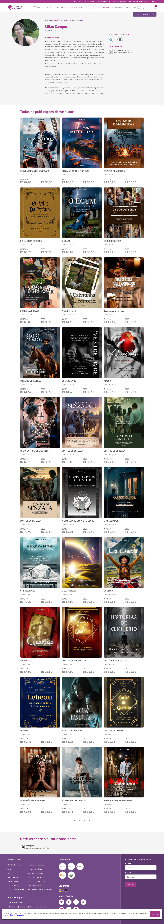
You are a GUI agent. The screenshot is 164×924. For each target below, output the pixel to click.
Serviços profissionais (35, 873)
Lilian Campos (109, 315)
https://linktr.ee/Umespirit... (123, 51)
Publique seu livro (120, 1)
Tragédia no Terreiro (114, 311)
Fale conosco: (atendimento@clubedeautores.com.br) (27, 907)
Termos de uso (13, 885)
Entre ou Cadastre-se (140, 7)
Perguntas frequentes (15, 903)
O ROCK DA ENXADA (29, 311)
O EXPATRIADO (69, 590)
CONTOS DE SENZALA (72, 451)
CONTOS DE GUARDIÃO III (74, 660)
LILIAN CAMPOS (26, 175)
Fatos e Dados (13, 881)
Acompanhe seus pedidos (139, 1)
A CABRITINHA (69, 311)
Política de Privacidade (16, 915)
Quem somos (13, 877)
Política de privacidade (35, 865)
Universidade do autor (35, 877)
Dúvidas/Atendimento (16, 865)
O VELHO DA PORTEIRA (31, 241)
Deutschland (102, 1)
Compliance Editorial (34, 869)
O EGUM (66, 241)
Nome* (128, 864)
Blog (9, 873)
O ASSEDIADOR (111, 521)
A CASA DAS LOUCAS (72, 730)
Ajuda (154, 1)
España (91, 1)
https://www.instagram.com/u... (37, 847)
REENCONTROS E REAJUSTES (34, 451)
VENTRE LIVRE (69, 381)
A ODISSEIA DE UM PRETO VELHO (78, 521)
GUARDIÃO (25, 660)
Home (47, 20)
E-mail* (128, 873)
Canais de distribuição (35, 885)
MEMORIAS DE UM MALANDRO (118, 800)
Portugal (82, 1)
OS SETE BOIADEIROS (114, 171)
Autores (54, 20)
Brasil (74, 1)
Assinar (131, 884)
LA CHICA (108, 590)
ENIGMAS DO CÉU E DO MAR (75, 171)
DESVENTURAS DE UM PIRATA (34, 171)
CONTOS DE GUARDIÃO (115, 730)
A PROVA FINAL (27, 590)
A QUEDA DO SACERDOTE (74, 800)
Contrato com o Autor (16, 889)
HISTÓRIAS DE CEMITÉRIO (116, 660)
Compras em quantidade (121, 7)
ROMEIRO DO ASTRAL (30, 381)
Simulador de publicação (39, 889)
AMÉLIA (107, 381)
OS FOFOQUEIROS (112, 241)
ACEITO (155, 914)
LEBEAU (24, 730)
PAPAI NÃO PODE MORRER (32, 800)
